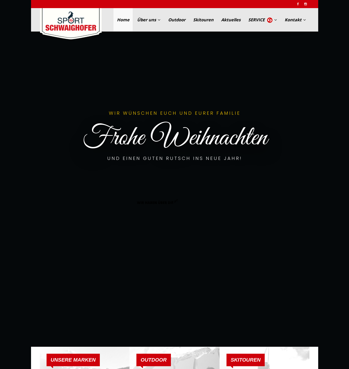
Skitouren (203, 19)
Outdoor (177, 19)
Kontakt (295, 19)
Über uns (148, 19)
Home (123, 19)
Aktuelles (231, 19)
